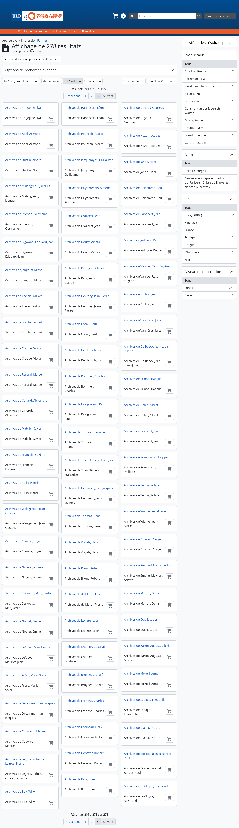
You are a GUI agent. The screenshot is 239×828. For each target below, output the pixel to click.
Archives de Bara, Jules (80, 779)
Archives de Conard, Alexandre (26, 401)
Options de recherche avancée (30, 70)
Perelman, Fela (209, 80)
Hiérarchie (51, 81)
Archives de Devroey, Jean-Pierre (87, 296)
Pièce (209, 296)
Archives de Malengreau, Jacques (27, 186)
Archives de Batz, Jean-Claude (85, 268)
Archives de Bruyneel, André (84, 675)
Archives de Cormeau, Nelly (83, 727)
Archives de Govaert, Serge (142, 539)
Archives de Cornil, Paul (81, 324)
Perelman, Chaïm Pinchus (209, 87)
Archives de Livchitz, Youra (142, 728)
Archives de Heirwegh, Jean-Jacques (89, 488)
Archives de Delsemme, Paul (143, 188)
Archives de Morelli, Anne (141, 674)
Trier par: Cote (132, 81)
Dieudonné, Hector (209, 136)
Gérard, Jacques (209, 143)
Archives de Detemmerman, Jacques (30, 703)
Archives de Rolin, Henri (21, 483)
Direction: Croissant (161, 81)
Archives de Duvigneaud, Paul (85, 404)
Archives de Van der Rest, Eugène (147, 266)
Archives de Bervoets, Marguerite (28, 593)
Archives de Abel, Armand (22, 134)
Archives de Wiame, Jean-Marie (145, 511)
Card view (73, 81)
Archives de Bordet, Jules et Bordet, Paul (148, 756)
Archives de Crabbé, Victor (23, 348)
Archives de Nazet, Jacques (142, 136)
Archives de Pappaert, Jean (142, 214)
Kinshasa (209, 223)
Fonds (209, 289)
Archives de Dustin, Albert (23, 160)
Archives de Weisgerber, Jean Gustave (25, 511)
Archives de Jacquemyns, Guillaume (89, 160)
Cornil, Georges (209, 172)
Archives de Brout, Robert (82, 568)
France (209, 231)
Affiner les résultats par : (209, 42)
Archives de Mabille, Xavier (23, 429)
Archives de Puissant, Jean (142, 431)
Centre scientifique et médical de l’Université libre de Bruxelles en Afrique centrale (209, 182)
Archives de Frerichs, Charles (84, 701)
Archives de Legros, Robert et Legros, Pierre (25, 761)
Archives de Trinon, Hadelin (143, 379)
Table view (92, 81)
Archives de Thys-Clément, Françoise (90, 460)
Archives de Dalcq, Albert (141, 405)
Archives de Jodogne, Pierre (143, 240)
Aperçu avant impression (21, 81)
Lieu (188, 198)
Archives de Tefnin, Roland (142, 485)
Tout (188, 64)
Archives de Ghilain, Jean (140, 294)
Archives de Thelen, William (24, 296)
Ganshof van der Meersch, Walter (209, 111)
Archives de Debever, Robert (84, 753)
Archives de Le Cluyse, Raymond (146, 786)
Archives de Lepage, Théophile (144, 700)
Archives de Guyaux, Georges (144, 108)
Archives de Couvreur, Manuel (25, 731)
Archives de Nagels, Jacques (24, 567)
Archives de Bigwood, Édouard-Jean (29, 242)
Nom (189, 154)
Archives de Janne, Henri (140, 162)
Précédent (73, 96)
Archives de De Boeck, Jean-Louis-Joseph (147, 348)
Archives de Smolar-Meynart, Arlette (148, 565)
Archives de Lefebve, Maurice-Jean (28, 647)
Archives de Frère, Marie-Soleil (26, 675)
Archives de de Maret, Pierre (84, 594)
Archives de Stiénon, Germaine (26, 214)
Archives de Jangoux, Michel (24, 270)
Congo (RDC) (209, 216)
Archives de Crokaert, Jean (82, 216)
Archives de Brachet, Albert (23, 322)
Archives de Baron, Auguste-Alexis (147, 646)
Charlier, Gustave (209, 72)
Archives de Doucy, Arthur (82, 242)
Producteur (194, 55)
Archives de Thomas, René (83, 516)
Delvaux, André (209, 102)
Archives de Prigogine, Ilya (23, 108)
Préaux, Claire (209, 129)
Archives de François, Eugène (25, 455)
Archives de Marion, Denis (142, 593)
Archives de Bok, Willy (20, 792)
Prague (209, 246)
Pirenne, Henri (209, 94)
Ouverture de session (218, 16)
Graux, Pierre (209, 121)
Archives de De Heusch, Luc (83, 350)
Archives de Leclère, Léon (82, 621)
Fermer (42, 40)
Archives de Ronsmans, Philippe (146, 457)
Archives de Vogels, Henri (82, 542)
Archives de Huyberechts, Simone (88, 188)
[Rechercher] (166, 16)
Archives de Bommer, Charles (85, 376)
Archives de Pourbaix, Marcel (84, 134)
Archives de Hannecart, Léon (84, 108)
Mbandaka (209, 253)
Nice (209, 260)
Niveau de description (203, 271)
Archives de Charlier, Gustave (85, 647)
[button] (115, 16)
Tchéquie (209, 238)
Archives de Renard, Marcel (24, 374)
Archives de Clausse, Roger (23, 541)
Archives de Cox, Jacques (141, 619)
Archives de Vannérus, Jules (143, 320)
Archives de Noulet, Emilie (23, 621)
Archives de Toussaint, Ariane (85, 432)
